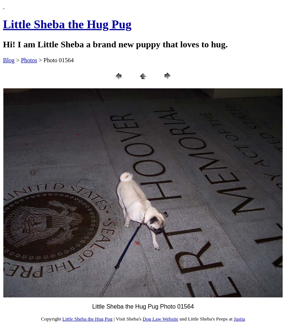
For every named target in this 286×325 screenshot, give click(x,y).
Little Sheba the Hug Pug (67, 24)
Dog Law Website (160, 319)
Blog (9, 60)
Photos (29, 60)
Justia (239, 319)
